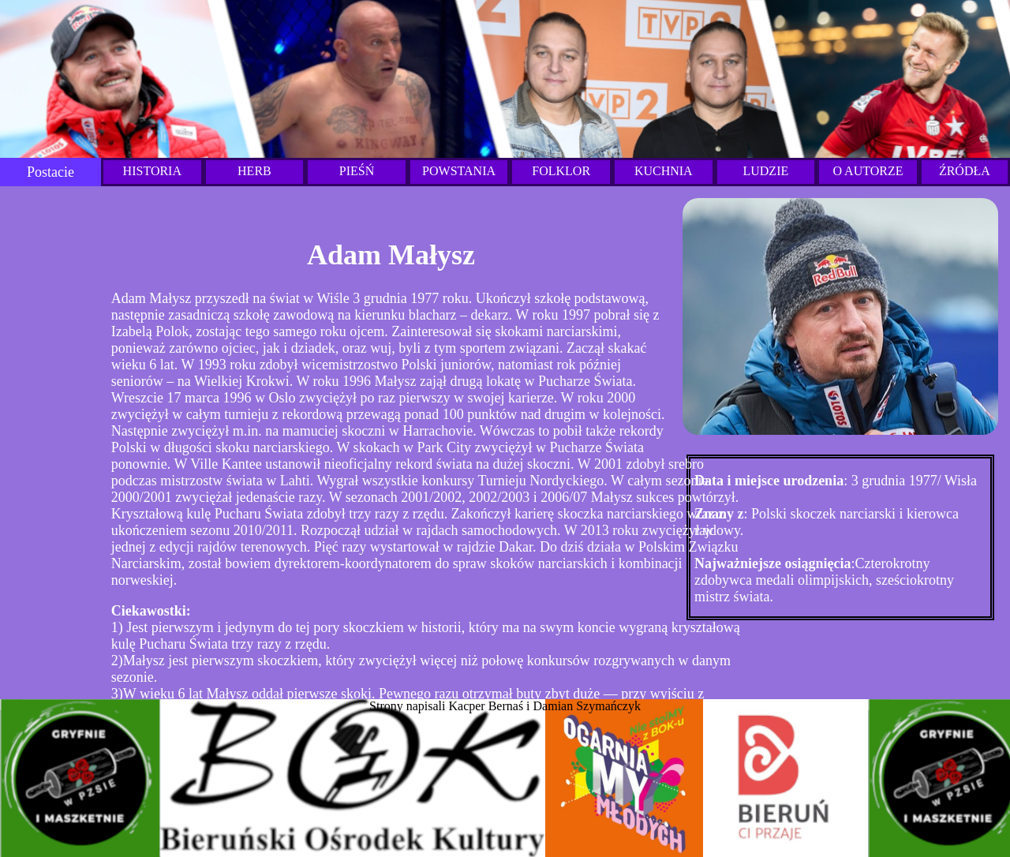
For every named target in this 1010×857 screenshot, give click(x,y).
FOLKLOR (561, 171)
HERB (254, 171)
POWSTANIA (459, 171)
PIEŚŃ (356, 171)
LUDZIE (765, 171)
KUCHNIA (663, 171)
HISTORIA (152, 171)
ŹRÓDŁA (964, 171)
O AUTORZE (867, 171)
